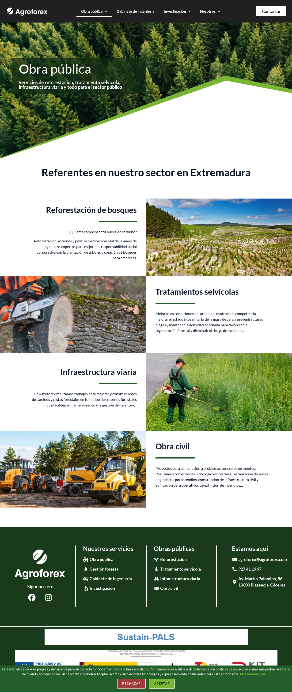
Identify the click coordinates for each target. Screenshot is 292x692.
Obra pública (94, 11)
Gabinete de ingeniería (135, 11)
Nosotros (210, 11)
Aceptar (162, 683)
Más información (252, 674)
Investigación (177, 11)
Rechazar (131, 683)
